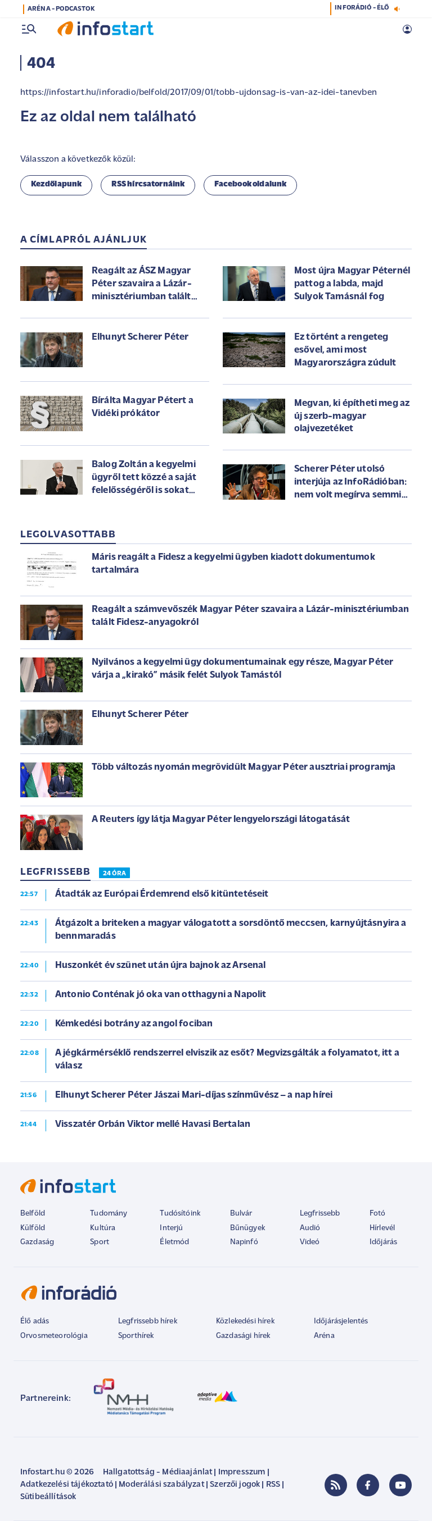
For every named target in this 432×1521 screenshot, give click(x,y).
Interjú (171, 1228)
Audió (310, 1228)
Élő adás (34, 1321)
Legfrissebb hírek (147, 1321)
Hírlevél (382, 1228)
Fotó (378, 1213)
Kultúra (102, 1228)
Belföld (32, 1213)
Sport (99, 1242)
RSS (273, 1485)
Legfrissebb (320, 1213)
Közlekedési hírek (245, 1321)
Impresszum (242, 1472)
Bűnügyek (247, 1228)
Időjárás (383, 1242)
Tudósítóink (180, 1213)
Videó (310, 1242)
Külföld (32, 1228)
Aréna (324, 1336)
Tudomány (108, 1213)
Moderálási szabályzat (161, 1485)
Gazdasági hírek (243, 1336)
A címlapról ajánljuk (83, 240)
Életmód (174, 1242)
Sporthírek (136, 1336)
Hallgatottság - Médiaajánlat (157, 1472)
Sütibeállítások (48, 1497)
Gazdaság (37, 1242)
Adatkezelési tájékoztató (66, 1485)
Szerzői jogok (235, 1485)
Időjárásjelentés (341, 1321)
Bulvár (241, 1213)
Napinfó (244, 1242)
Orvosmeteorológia (54, 1336)
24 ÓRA (114, 873)
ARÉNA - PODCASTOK (61, 9)
